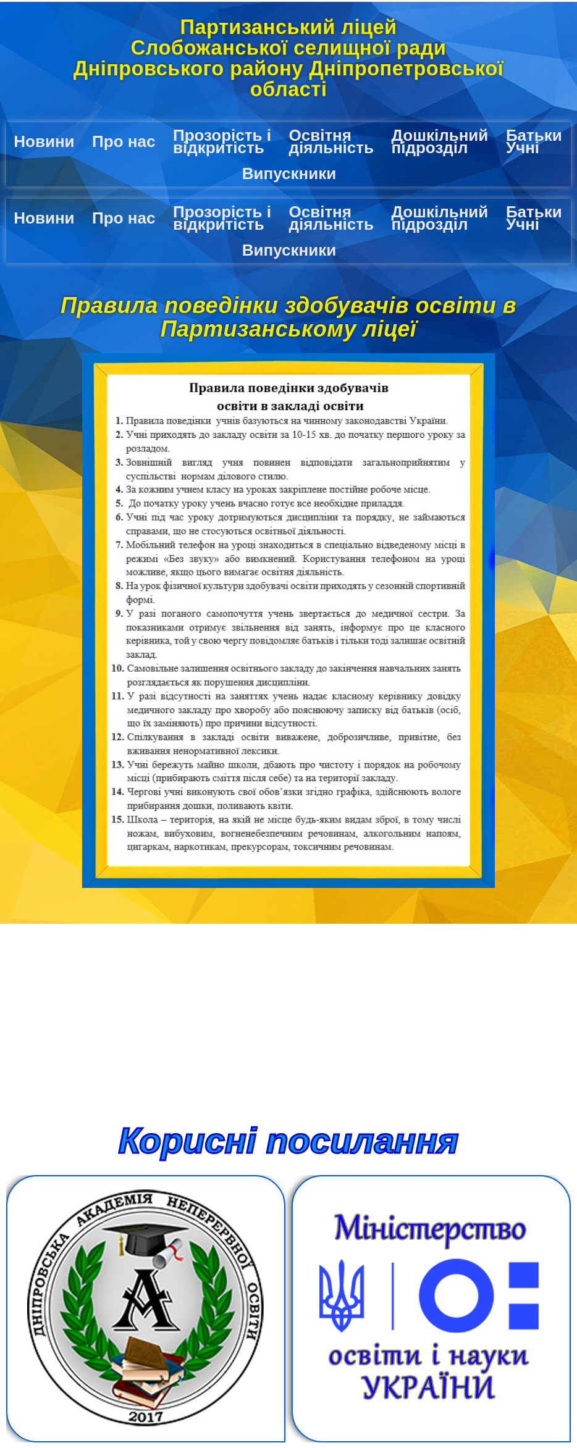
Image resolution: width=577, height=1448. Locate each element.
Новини (44, 141)
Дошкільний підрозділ (440, 141)
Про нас (123, 141)
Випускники (289, 173)
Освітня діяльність (331, 141)
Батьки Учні (534, 141)
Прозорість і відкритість (222, 141)
